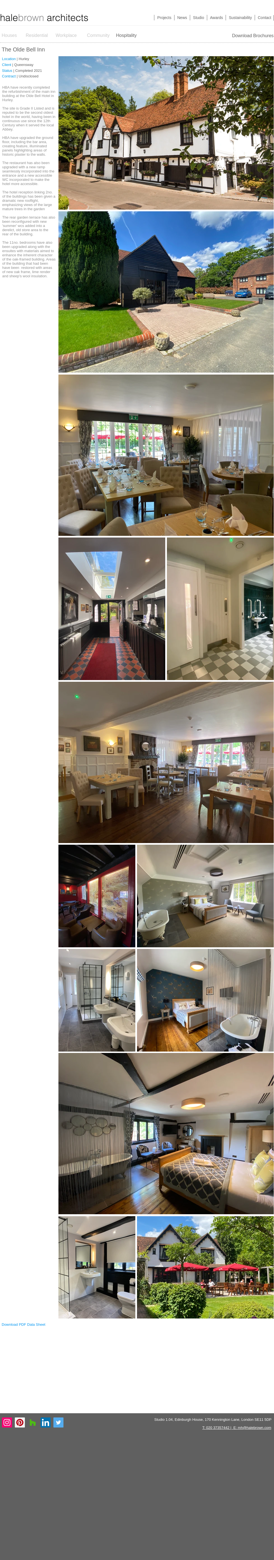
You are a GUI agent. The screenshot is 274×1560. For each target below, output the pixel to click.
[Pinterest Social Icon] (20, 1422)
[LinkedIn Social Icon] (46, 1422)
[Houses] (12, 35)
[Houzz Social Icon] (33, 1422)
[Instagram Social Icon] (7, 1422)
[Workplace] (66, 35)
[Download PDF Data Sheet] (24, 1324)
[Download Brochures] (253, 36)
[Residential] (37, 35)
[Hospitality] (128, 35)
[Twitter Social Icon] (58, 1422)
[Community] (99, 35)
